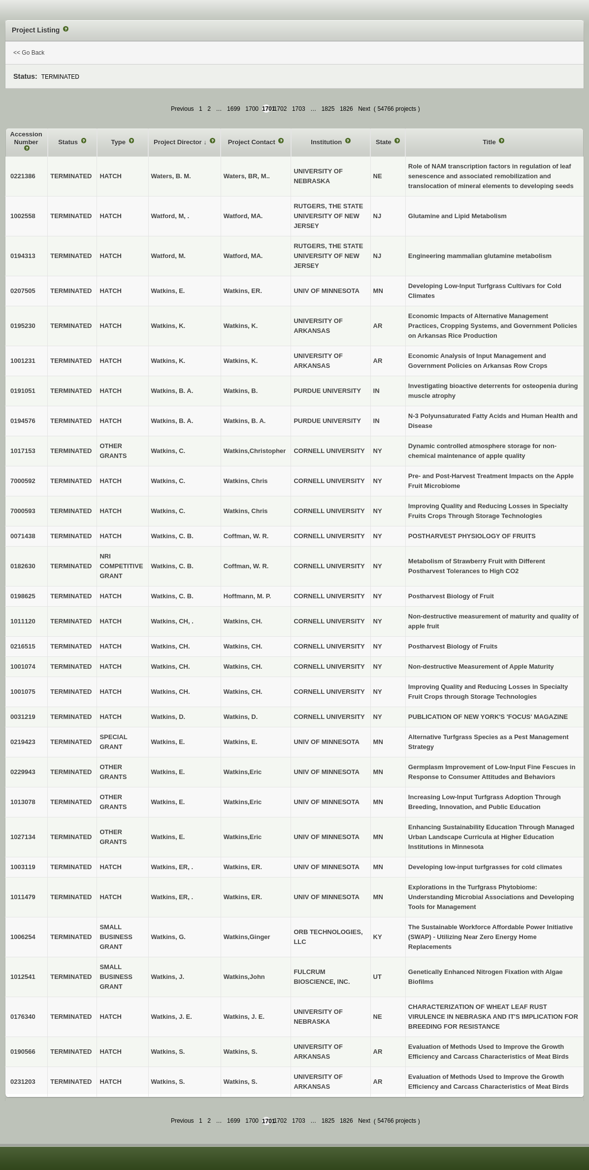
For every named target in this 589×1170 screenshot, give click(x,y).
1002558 (22, 216)
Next (364, 108)
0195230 (22, 325)
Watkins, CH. (243, 621)
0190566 (22, 1051)
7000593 (22, 511)
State (384, 142)
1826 (346, 108)
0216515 (22, 646)
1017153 (22, 451)
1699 (233, 108)
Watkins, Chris (246, 481)
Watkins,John (244, 976)
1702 (280, 108)
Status (68, 142)
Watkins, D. (241, 716)
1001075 (22, 691)
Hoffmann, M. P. (247, 596)
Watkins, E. (241, 742)
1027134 (22, 837)
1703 (298, 108)
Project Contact (252, 142)
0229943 (22, 772)
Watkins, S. (241, 1051)
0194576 (22, 420)
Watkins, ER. (243, 290)
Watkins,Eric (243, 772)
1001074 (22, 666)
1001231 (22, 360)
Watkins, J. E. (244, 1016)
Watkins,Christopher (255, 451)
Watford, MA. (243, 216)
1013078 (22, 802)
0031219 (22, 716)
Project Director (178, 142)
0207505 (22, 290)
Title (490, 142)
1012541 (22, 976)
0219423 (22, 742)
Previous (182, 108)
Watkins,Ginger (247, 937)
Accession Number (26, 138)
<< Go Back (28, 52)
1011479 (22, 897)
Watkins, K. (241, 325)
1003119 (22, 867)
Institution (327, 142)
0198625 (22, 596)
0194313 (22, 256)
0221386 (22, 176)
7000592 (22, 481)
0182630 (22, 566)
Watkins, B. (241, 390)
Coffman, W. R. (246, 536)
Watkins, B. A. (245, 420)
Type (119, 142)
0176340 (22, 1016)
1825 (328, 108)
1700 (252, 108)
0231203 (22, 1081)
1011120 (22, 621)
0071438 (22, 536)
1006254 (22, 937)
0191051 (22, 390)
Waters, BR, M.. (247, 176)
